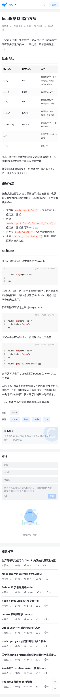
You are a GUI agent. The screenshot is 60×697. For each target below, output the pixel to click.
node (36, 419)
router (15, 419)
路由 (26, 419)
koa (46, 419)
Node (15, 412)
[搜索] (55, 681)
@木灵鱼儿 (21, 436)
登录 (53, 4)
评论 (52, 496)
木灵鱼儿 (6, 25)
